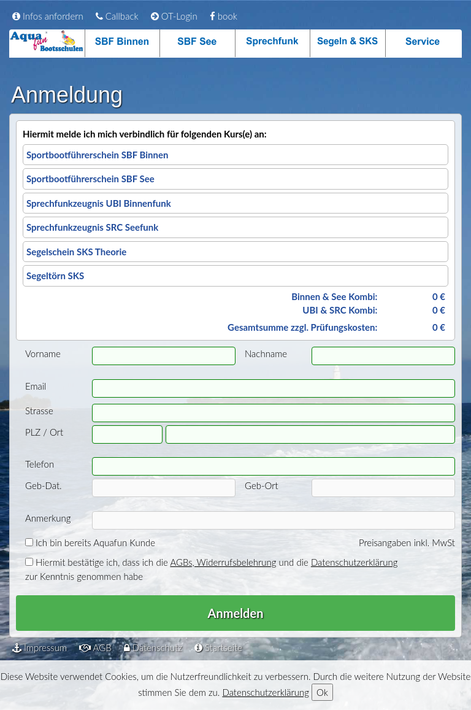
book (223, 15)
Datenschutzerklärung (354, 562)
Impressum (39, 647)
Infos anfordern (47, 15)
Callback (117, 15)
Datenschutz (153, 647)
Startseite (218, 647)
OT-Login (174, 15)
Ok (322, 692)
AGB (95, 647)
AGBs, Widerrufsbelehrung (223, 562)
